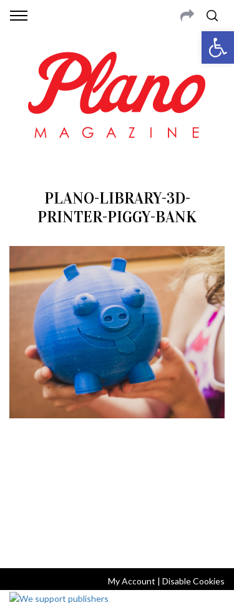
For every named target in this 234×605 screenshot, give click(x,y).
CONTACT (61, 478)
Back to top (117, 542)
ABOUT (24, 478)
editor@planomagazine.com (117, 508)
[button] (218, 47)
